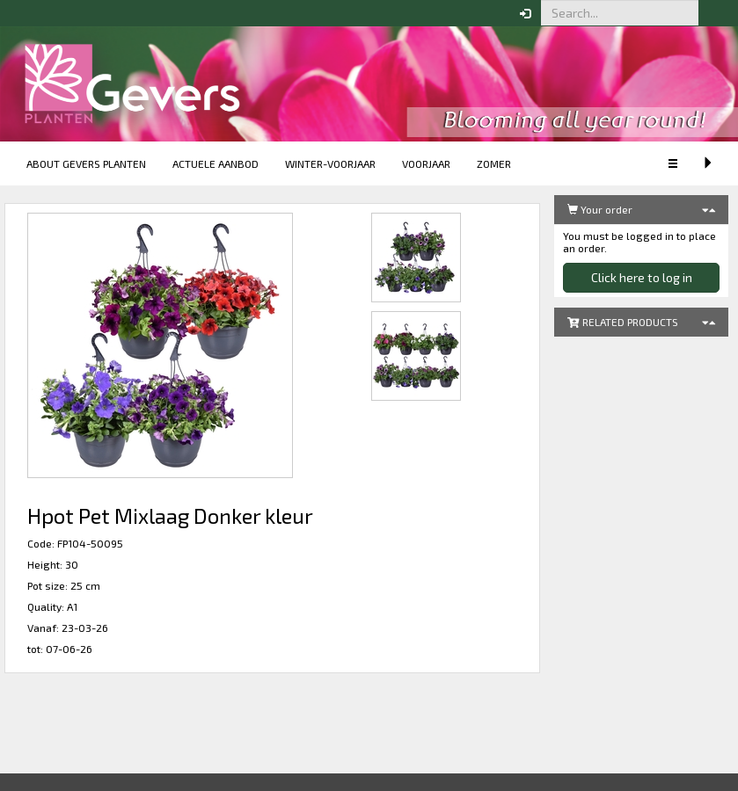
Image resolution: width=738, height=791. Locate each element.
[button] (711, 13)
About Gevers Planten (86, 163)
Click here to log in (641, 277)
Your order (599, 209)
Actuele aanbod (215, 163)
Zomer (494, 163)
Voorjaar (426, 163)
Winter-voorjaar (330, 163)
